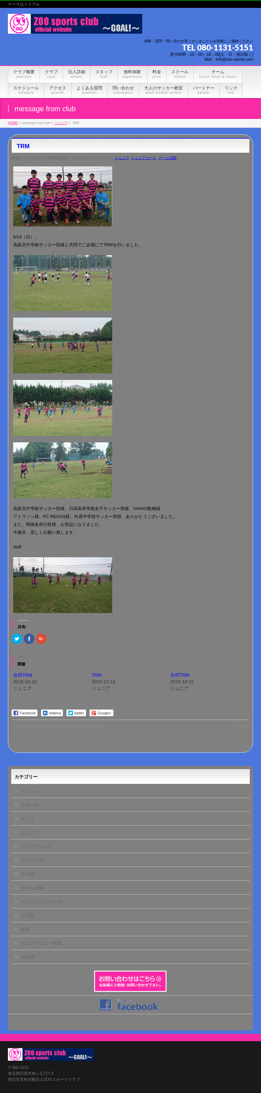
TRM (97, 675)
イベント (29, 791)
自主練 (27, 957)
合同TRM (22, 675)
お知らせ (29, 804)
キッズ (27, 818)
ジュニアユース (143, 158)
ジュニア (121, 158)
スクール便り (34, 860)
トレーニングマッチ (41, 901)
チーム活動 (167, 158)
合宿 (25, 929)
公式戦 (27, 915)
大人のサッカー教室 (41, 943)
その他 (27, 873)
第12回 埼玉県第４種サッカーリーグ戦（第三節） (58, 726)
